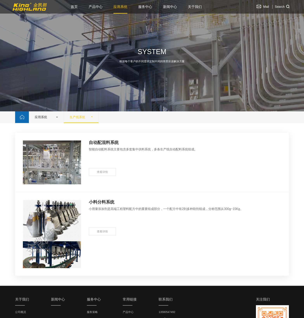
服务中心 (145, 7)
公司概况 (20, 312)
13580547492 (167, 312)
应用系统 (120, 7)
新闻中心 (170, 7)
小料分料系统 (101, 202)
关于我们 (195, 7)
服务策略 (92, 312)
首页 (74, 7)
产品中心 (96, 7)
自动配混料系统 (104, 142)
